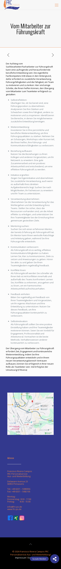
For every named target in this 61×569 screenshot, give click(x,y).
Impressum (20, 557)
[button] (54, 558)
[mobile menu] (56, 5)
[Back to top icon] (30, 544)
